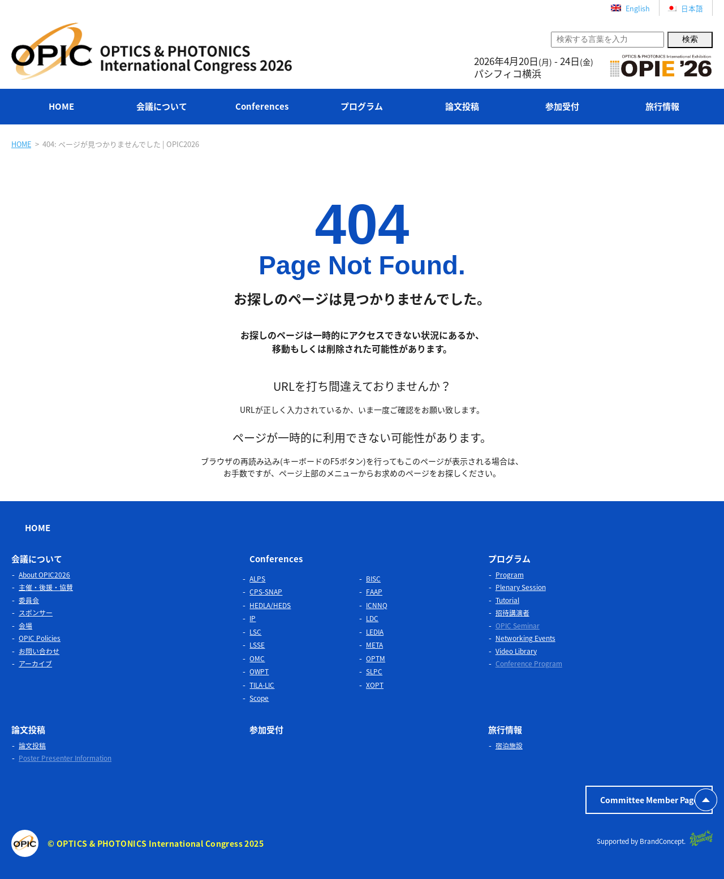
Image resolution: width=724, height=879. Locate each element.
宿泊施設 (509, 745)
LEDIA (374, 631)
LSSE (257, 644)
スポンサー (36, 612)
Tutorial (507, 599)
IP (252, 618)
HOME (61, 106)
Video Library (516, 650)
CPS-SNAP (265, 591)
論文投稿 (462, 106)
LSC (255, 631)
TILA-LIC (261, 684)
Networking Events (525, 637)
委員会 (29, 599)
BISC (373, 578)
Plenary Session (520, 586)
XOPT (374, 684)
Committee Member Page (649, 799)
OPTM (375, 658)
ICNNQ (376, 605)
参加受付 (562, 106)
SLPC (374, 671)
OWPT (259, 671)
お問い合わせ (39, 650)
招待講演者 (512, 612)
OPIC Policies (40, 637)
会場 (25, 625)
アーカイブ (35, 663)
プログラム (362, 106)
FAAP (374, 591)
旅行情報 (662, 106)
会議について (161, 106)
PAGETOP (706, 799)
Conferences (261, 106)
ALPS (257, 578)
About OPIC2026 (44, 574)
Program (509, 574)
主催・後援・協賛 (46, 586)
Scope (259, 697)
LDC (372, 618)
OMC (257, 658)
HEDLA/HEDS (270, 605)
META (374, 644)
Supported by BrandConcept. (653, 837)
